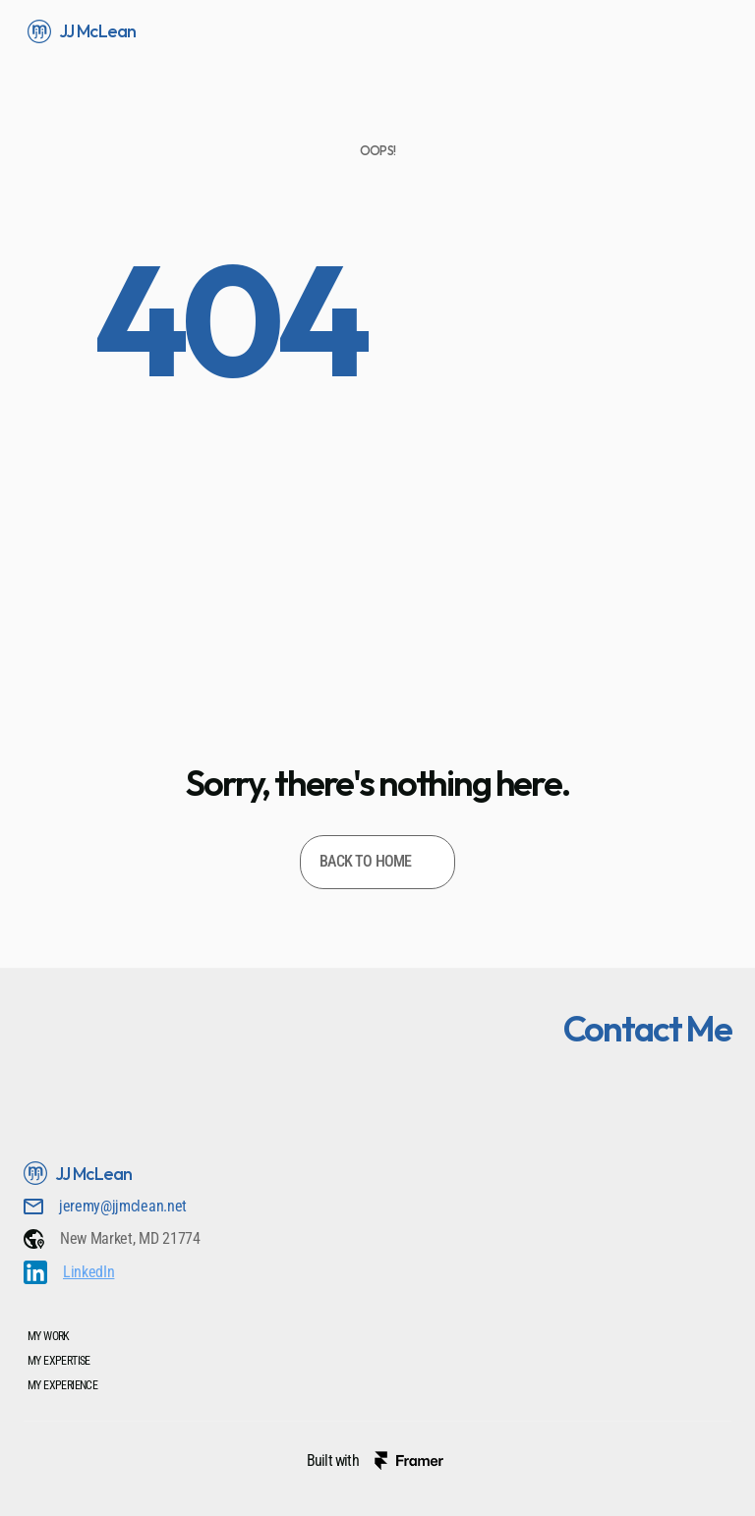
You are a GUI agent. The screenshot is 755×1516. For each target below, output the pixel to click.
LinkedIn (88, 1272)
